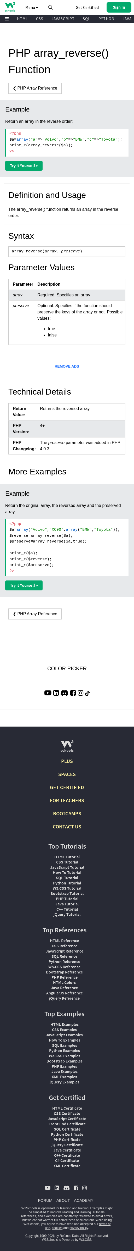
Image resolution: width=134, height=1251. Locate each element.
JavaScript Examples (64, 1034)
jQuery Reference (64, 998)
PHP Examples (64, 1066)
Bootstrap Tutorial (67, 893)
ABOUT (63, 1200)
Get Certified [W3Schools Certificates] (87, 7)
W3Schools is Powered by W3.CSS (66, 1240)
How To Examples (64, 1040)
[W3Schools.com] (67, 748)
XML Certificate (67, 1165)
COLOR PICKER (67, 668)
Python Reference (64, 961)
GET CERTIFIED (67, 787)
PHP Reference (64, 977)
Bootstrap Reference (64, 972)
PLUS (67, 761)
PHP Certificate (67, 1139)
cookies (57, 1228)
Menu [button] (31, 7)
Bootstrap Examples (64, 1061)
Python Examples (64, 1050)
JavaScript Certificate (67, 1118)
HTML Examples (64, 1024)
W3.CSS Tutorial (67, 888)
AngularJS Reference (64, 992)
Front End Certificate (67, 1123)
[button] (50, 7)
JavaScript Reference (64, 951)
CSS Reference (64, 945)
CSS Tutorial (67, 862)
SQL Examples (64, 1045)
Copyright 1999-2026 (40, 1236)
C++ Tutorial (67, 909)
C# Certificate (67, 1160)
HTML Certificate (67, 1108)
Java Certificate (67, 1150)
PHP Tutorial (67, 898)
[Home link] (10, 7)
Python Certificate (67, 1134)
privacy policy (78, 1228)
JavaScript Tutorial (67, 867)
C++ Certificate (67, 1155)
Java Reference (64, 987)
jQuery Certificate (67, 1144)
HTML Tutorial (67, 856)
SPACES (67, 774)
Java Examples (64, 1071)
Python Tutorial (67, 882)
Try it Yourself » (24, 165)
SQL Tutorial (67, 877)
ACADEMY (83, 1200)
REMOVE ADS (67, 366)
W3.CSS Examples (64, 1055)
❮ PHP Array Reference (35, 88)
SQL (86, 18)
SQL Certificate (67, 1129)
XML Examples (64, 1076)
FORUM (45, 1200)
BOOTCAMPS (67, 813)
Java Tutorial (67, 903)
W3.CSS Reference (64, 966)
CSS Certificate (67, 1113)
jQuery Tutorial (67, 914)
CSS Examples (64, 1029)
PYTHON (106, 18)
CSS (39, 18)
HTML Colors (64, 982)
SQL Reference (64, 956)
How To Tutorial (67, 872)
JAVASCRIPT (63, 18)
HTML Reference (64, 940)
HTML (22, 18)
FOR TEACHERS (67, 800)
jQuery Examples (64, 1081)
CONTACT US (67, 826)
